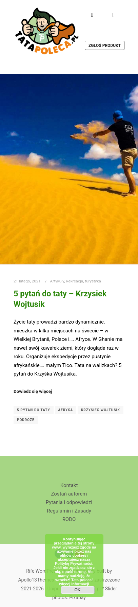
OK (78, 590)
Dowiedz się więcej (33, 391)
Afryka (65, 410)
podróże (26, 420)
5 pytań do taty (33, 410)
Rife (30, 571)
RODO (69, 519)
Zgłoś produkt (104, 45)
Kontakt (69, 485)
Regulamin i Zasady (69, 511)
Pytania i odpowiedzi (69, 502)
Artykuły (57, 281)
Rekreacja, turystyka (83, 281)
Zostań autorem (69, 494)
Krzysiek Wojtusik (100, 410)
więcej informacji (74, 584)
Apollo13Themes (36, 580)
